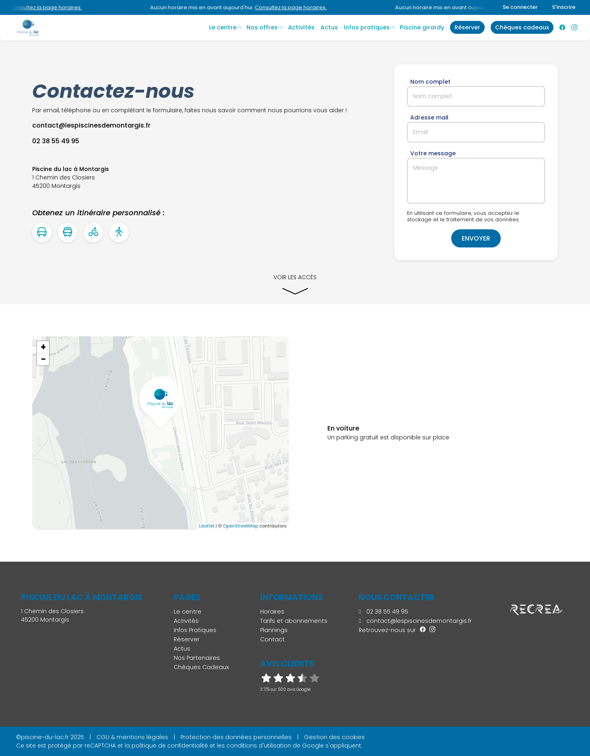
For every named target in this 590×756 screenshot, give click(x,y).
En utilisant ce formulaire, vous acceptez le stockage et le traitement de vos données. (463, 216)
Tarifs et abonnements (293, 621)
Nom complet (430, 82)
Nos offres (262, 27)
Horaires (272, 612)
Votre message (433, 153)
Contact (272, 639)
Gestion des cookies (334, 737)
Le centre (222, 27)
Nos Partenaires (197, 658)
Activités (301, 27)
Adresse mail (429, 117)
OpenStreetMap (240, 526)
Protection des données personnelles (236, 737)
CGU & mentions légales (132, 737)
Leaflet (206, 526)
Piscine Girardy (422, 27)
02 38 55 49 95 (383, 612)
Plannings (274, 630)
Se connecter (520, 7)
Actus (329, 27)
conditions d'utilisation (258, 746)
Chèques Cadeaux (201, 667)
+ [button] (43, 347)
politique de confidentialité (170, 746)
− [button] (43, 359)
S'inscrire (564, 7)
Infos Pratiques (367, 27)
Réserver (186, 639)
